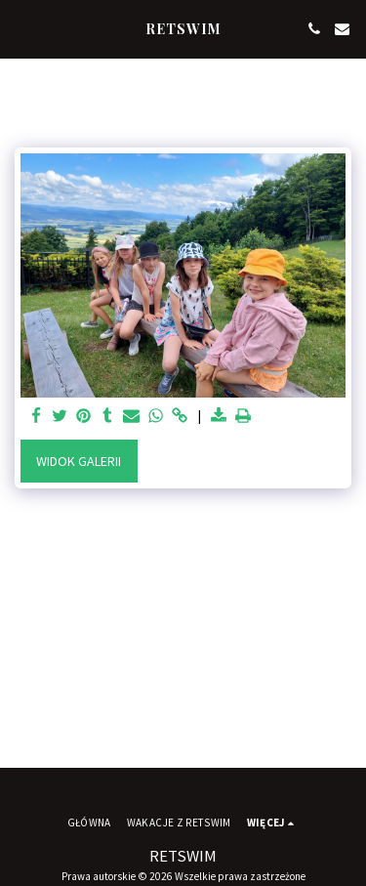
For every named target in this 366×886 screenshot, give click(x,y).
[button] (21, 28)
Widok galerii (78, 461)
